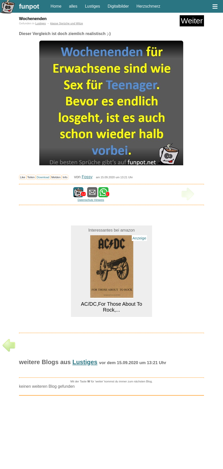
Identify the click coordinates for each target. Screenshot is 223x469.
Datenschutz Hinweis (91, 199)
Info (65, 177)
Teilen (31, 177)
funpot (29, 6)
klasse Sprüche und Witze (66, 23)
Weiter (192, 21)
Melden (56, 177)
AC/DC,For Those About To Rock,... (111, 307)
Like (22, 177)
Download (43, 177)
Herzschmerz (148, 6)
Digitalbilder (118, 6)
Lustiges (92, 6)
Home (56, 6)
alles (73, 6)
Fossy (87, 177)
